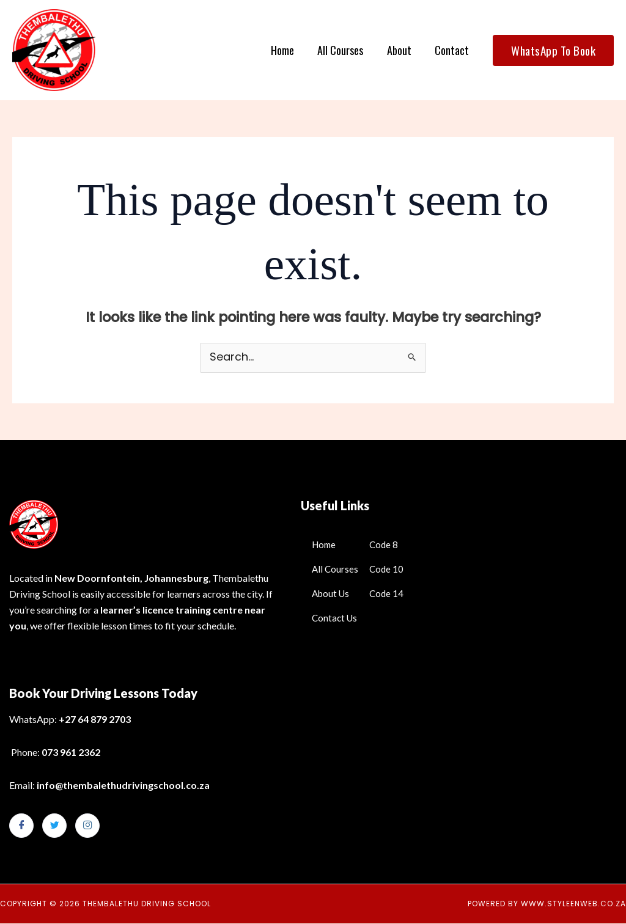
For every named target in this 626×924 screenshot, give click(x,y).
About (401, 50)
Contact (452, 50)
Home (287, 50)
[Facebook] (21, 826)
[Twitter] (54, 826)
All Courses (344, 50)
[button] (553, 50)
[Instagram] (87, 826)
